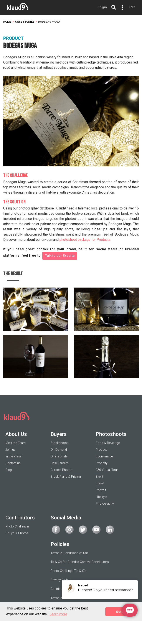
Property (101, 463)
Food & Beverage (108, 443)
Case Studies (60, 463)
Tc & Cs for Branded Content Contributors (80, 562)
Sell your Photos (16, 533)
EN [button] (131, 7)
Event (99, 477)
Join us (10, 450)
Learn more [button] (58, 614)
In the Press (13, 456)
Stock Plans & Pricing (66, 477)
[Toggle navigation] (121, 7)
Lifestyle (101, 497)
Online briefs (59, 456)
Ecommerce (104, 456)
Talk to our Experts (60, 256)
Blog (8, 470)
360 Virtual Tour (107, 470)
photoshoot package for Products (85, 240)
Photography (105, 504)
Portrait (101, 490)
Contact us (13, 463)
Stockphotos (60, 443)
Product (101, 450)
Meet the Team (15, 443)
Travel (100, 483)
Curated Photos (61, 470)
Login (102, 7)
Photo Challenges (17, 526)
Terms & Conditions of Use (69, 553)
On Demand (59, 450)
